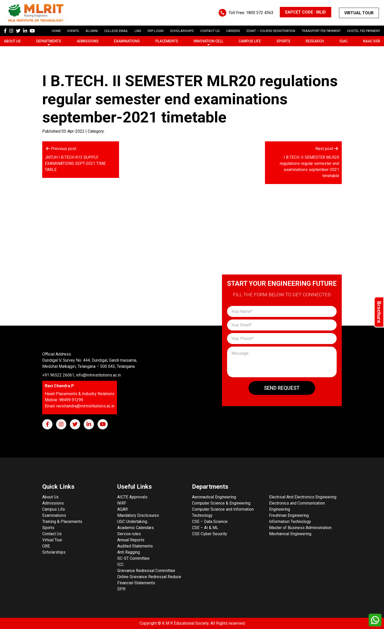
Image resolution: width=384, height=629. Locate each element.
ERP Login (156, 31)
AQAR (122, 509)
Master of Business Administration (300, 527)
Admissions (88, 41)
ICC (120, 564)
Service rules (129, 533)
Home (56, 31)
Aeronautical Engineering (214, 497)
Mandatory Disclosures (138, 515)
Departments (48, 41)
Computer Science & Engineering (221, 503)
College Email (116, 31)
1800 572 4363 (259, 12)
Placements (166, 41)
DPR (121, 589)
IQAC (343, 41)
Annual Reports (130, 539)
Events (73, 31)
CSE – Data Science (210, 521)
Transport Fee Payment (321, 31)
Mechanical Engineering (290, 533)
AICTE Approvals (132, 497)
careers (233, 31)
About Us (12, 41)
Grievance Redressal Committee (146, 570)
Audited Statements (135, 546)
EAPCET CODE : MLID (305, 12)
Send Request (282, 388)
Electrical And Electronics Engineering (302, 497)
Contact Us (210, 31)
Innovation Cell (208, 41)
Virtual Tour (359, 12)
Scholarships (54, 552)
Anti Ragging (128, 552)
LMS (138, 31)
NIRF (121, 503)
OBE (46, 546)
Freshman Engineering (289, 515)
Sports (283, 41)
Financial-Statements (136, 582)
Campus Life (250, 41)
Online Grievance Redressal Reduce (149, 576)
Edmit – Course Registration (271, 31)
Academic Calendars (135, 527)
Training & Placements (62, 521)
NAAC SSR (371, 41)
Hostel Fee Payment (363, 31)
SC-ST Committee (133, 558)
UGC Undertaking (132, 521)
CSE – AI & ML (205, 527)
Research (315, 41)
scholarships (182, 31)
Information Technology (290, 521)
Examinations (127, 41)
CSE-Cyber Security (209, 533)
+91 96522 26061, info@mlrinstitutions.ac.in (81, 375)
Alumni (92, 31)
